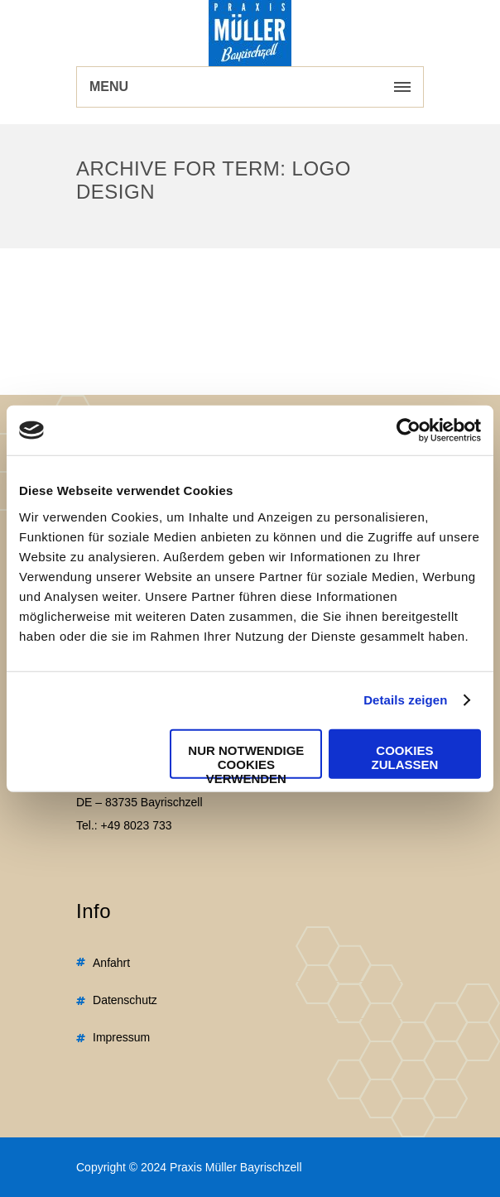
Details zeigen (405, 700)
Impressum (121, 1037)
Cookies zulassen (405, 757)
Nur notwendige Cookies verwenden (246, 760)
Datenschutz (125, 1000)
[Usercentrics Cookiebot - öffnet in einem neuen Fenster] (408, 430)
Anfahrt (111, 962)
